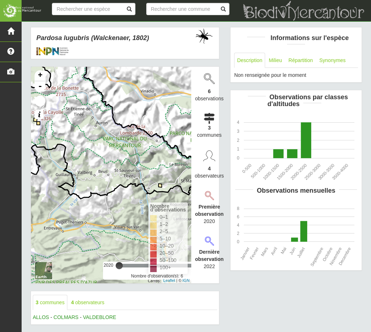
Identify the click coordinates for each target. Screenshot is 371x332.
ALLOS (41, 317)
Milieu (275, 60)
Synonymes (332, 60)
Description (249, 60)
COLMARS (66, 317)
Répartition (301, 60)
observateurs (87, 302)
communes (50, 302)
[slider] (119, 265)
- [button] (40, 86)
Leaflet (169, 280)
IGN (186, 280)
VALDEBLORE (99, 317)
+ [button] (40, 75)
